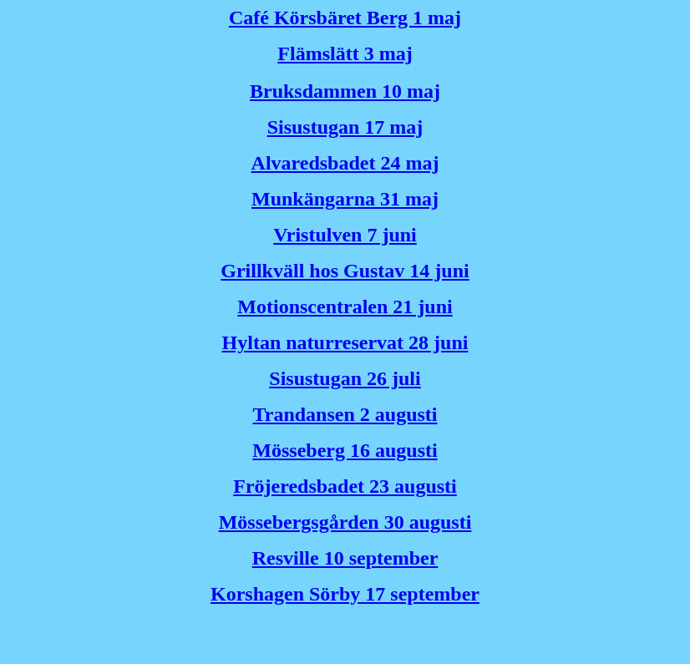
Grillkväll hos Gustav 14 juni (345, 270)
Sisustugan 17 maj (345, 127)
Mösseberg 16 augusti (344, 450)
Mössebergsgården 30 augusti (345, 522)
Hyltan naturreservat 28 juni (345, 342)
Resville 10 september (345, 558)
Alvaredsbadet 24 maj (345, 163)
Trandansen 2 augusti (345, 414)
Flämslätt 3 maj (344, 53)
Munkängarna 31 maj (345, 199)
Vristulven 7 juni (345, 235)
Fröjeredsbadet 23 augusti (345, 486)
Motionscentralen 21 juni (344, 306)
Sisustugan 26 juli (344, 378)
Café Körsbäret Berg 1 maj (345, 17)
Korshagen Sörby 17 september (345, 594)
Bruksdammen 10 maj (345, 91)
